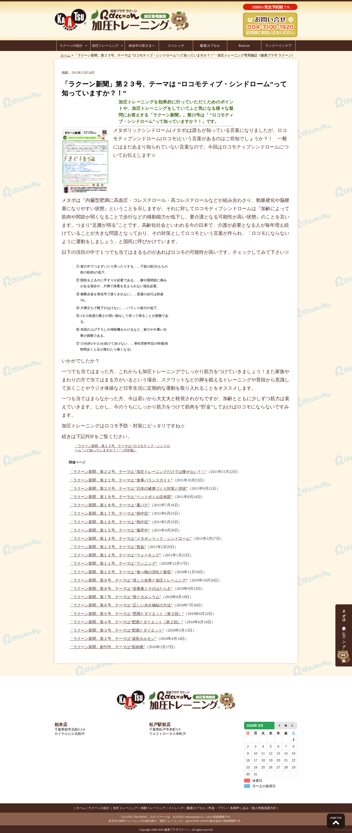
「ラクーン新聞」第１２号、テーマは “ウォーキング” (115, 555)
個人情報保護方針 (264, 808)
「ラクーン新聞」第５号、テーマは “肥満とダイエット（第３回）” (126, 614)
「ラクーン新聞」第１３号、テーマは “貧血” (107, 547)
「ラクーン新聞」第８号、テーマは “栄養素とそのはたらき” (120, 589)
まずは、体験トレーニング (343, 635)
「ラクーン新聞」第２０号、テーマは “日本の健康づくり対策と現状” (128, 488)
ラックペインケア (278, 45)
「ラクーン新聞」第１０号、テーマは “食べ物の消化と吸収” (120, 572)
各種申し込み (239, 808)
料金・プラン (217, 808)
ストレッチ (176, 45)
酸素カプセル (210, 45)
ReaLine (244, 45)
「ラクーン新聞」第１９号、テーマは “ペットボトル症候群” (120, 497)
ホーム (65, 55)
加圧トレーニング (105, 45)
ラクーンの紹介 (71, 45)
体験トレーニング (153, 808)
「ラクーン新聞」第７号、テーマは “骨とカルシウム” (115, 597)
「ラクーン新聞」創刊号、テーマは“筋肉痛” (107, 647)
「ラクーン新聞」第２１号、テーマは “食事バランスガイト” (120, 480)
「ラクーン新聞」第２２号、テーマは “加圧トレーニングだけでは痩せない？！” (138, 472)
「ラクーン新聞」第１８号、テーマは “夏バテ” (109, 505)
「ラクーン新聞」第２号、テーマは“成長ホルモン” (112, 639)
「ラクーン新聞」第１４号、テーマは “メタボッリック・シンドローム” (130, 539)
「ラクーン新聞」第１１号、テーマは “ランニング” (113, 563)
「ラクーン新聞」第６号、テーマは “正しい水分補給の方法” (120, 605)
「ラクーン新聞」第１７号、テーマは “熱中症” (109, 513)
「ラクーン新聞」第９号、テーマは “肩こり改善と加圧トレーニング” (128, 580)
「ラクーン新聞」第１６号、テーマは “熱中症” (109, 522)
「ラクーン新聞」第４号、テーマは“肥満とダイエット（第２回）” (126, 622)
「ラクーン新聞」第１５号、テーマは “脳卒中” (109, 530)
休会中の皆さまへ (142, 45)
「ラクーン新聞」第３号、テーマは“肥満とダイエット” (116, 630)
